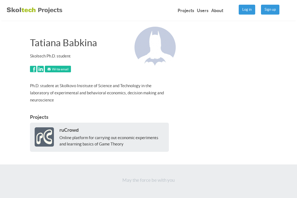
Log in (247, 9)
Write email (58, 69)
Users (202, 10)
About (217, 10)
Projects (186, 10)
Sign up (270, 9)
